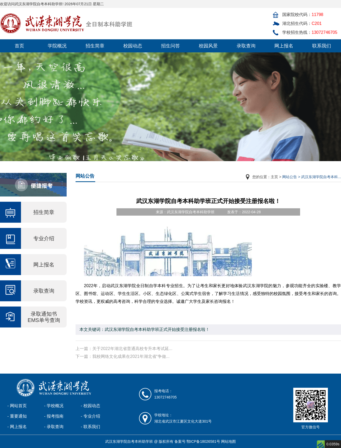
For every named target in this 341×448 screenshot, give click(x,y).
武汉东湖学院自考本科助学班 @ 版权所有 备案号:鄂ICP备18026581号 (162, 441)
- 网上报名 (17, 426)
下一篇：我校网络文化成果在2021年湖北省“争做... (122, 356)
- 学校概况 (53, 405)
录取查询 (246, 45)
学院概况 (57, 45)
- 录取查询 (53, 426)
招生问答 (170, 45)
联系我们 (321, 45)
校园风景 (208, 45)
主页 (274, 177)
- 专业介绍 (90, 416)
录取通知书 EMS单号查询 (44, 317)
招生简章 (95, 45)
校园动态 (132, 45)
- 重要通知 (17, 416)
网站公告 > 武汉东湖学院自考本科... (311, 177)
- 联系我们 (90, 426)
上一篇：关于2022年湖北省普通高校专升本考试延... (124, 348)
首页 (19, 45)
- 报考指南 (53, 416)
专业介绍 (43, 238)
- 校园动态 (90, 405)
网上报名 (283, 45)
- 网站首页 (17, 405)
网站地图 (228, 441)
